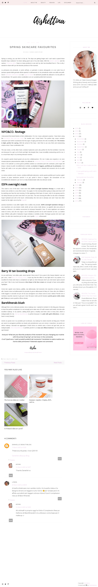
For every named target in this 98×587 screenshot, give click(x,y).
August (79, 149)
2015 (76, 198)
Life (59, 2)
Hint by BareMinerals (21, 314)
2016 (76, 196)
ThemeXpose (93, 585)
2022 (76, 134)
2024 (77, 128)
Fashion (52, 2)
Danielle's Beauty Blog (20, 456)
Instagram (26, 352)
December (80, 139)
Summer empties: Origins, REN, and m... (40, 401)
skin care (14, 359)
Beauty (43, 2)
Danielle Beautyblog (21, 444)
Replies (12, 460)
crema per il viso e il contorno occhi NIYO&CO (48, 161)
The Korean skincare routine (14, 400)
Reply (59, 458)
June (78, 155)
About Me (34, 2)
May (78, 157)
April (78, 160)
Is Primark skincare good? (13, 429)
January (79, 182)
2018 (76, 190)
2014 (76, 201)
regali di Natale (28, 74)
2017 (76, 193)
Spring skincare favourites (85, 177)
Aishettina (87, 583)
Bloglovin (31, 352)
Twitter (35, 352)
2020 (77, 185)
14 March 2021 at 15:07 (23, 467)
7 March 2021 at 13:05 (19, 447)
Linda (14, 482)
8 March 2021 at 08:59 (19, 485)
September (81, 147)
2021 (76, 136)
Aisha (27, 52)
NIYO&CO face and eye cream (14, 138)
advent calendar (54, 61)
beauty (33, 42)
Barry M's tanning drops (19, 277)
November (80, 142)
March (79, 163)
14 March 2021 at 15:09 (23, 507)
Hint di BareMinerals (17, 328)
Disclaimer (67, 2)
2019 (76, 188)
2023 (76, 131)
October (79, 144)
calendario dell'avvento (12, 74)
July (78, 152)
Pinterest (40, 352)
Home (25, 2)
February (80, 180)
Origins (24, 200)
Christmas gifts (10, 63)
